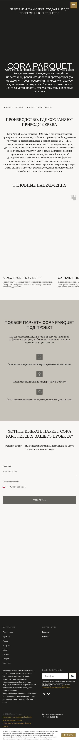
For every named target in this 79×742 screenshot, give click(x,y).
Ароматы (7, 636)
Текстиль (7, 663)
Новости (46, 636)
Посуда (6, 659)
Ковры (5, 641)
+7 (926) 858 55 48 (50, 717)
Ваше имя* (7, 466)
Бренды (45, 632)
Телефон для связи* (11, 482)
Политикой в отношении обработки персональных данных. (56, 686)
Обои (5, 650)
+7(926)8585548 (9, 696)
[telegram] (44, 694)
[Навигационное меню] (73, 5)
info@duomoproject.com (12, 693)
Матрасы (6, 645)
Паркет (30, 107)
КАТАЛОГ (19, 107)
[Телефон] (48, 694)
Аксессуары (8, 632)
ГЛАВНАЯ (7, 107)
